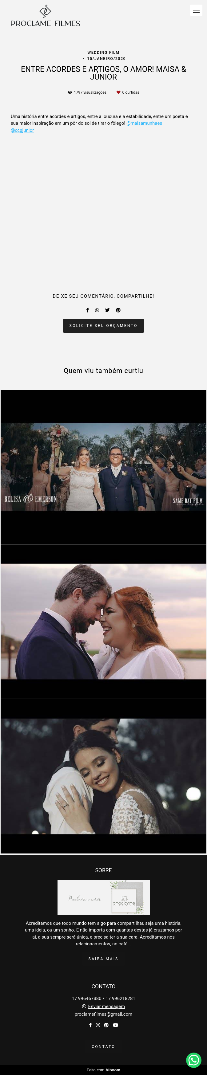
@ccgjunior (22, 130)
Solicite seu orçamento (104, 325)
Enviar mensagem (106, 1006)
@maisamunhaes (144, 123)
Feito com (103, 1070)
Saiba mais (104, 958)
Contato (103, 1046)
